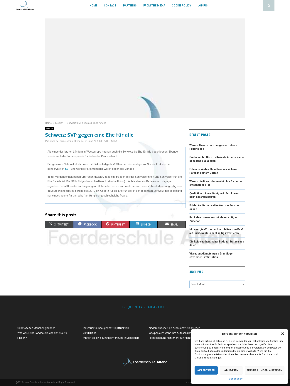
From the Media (154, 5)
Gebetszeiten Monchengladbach (36, 328)
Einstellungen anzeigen (264, 370)
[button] (282, 334)
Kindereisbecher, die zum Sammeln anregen (174, 328)
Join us (203, 5)
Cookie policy (235, 379)
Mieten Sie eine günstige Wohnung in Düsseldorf (111, 337)
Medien (49, 129)
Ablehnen (231, 370)
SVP (67, 168)
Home (93, 5)
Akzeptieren (206, 370)
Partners (130, 5)
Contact (110, 5)
